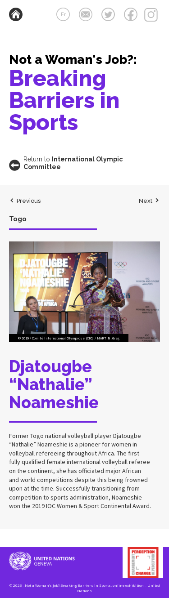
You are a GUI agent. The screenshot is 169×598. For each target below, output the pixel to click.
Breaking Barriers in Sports (64, 100)
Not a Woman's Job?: (73, 59)
